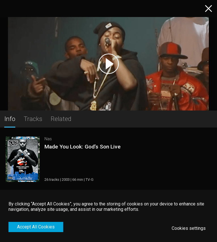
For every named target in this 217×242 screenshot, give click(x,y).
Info (9, 118)
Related (61, 118)
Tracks (33, 118)
